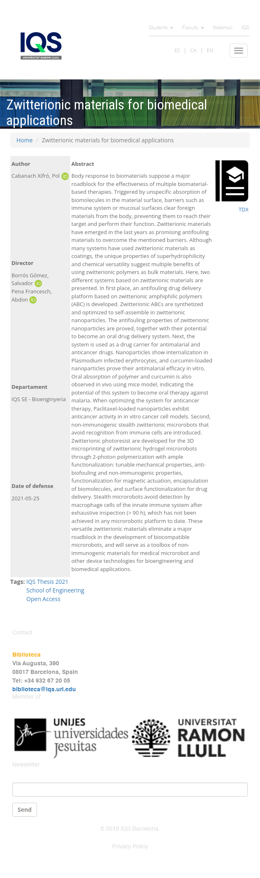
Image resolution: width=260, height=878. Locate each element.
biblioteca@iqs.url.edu (44, 689)
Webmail (222, 28)
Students (161, 28)
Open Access (43, 599)
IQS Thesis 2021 (47, 581)
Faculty (193, 28)
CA (193, 50)
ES (177, 50)
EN (210, 50)
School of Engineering (55, 590)
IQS (245, 28)
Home (24, 140)
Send (25, 809)
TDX (243, 209)
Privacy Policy (130, 847)
